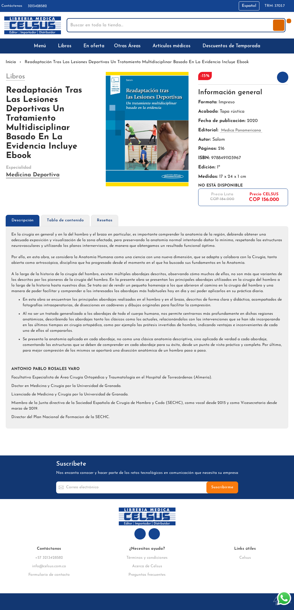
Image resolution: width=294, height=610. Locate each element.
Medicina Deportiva (33, 175)
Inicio (11, 62)
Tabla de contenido (65, 220)
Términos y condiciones (147, 558)
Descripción (22, 220)
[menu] (147, 45)
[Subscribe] (222, 487)
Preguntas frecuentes (147, 575)
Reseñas (104, 220)
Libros (15, 76)
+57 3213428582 (49, 558)
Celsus (245, 558)
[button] (249, 5)
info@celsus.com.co (49, 566)
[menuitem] (41, 45)
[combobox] (170, 25)
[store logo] (32, 25)
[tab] (22, 220)
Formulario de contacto (49, 575)
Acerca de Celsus (147, 566)
